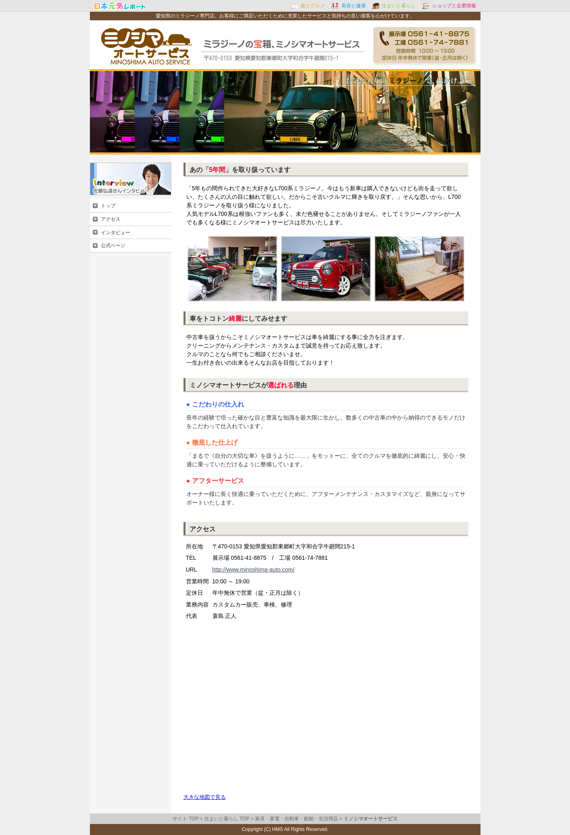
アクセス (110, 219)
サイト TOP (186, 819)
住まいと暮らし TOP (227, 819)
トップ (108, 206)
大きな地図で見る (204, 797)
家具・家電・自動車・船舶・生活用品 (296, 819)
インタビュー (115, 232)
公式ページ (113, 245)
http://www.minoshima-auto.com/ (253, 569)
